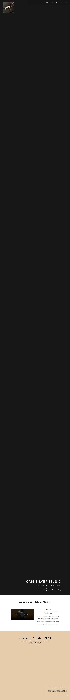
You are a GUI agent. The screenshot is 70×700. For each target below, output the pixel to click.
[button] (66, 2)
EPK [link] (57, 2)
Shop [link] (52, 2)
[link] (8, 2)
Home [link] (47, 2)
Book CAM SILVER (55, 589)
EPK (44, 589)
